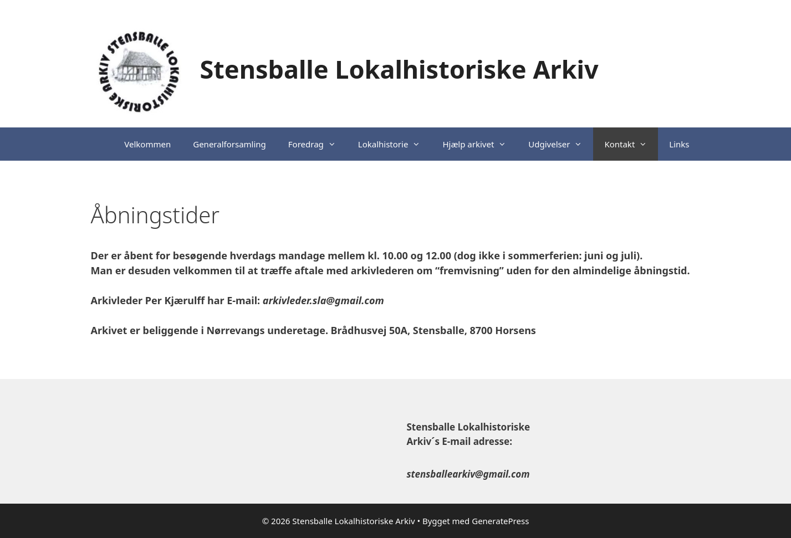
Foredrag (317, 144)
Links (679, 144)
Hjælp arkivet (479, 144)
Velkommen (147, 144)
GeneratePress (500, 520)
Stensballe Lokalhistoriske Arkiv (399, 69)
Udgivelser (560, 144)
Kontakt (631, 144)
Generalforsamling (229, 144)
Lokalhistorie (395, 144)
